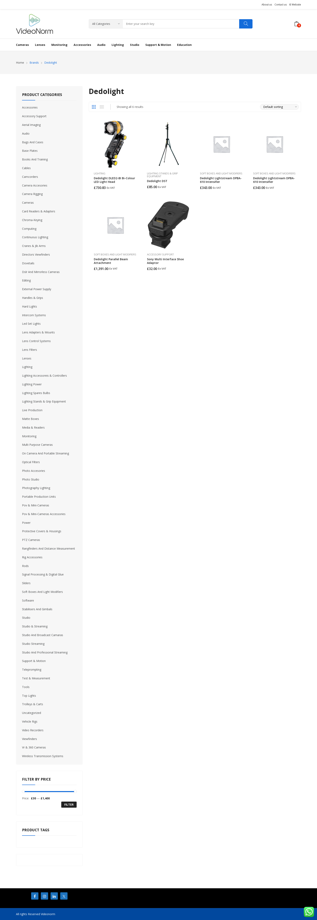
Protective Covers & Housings (41, 531)
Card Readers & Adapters (38, 211)
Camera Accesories (34, 185)
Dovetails (28, 263)
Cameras (28, 202)
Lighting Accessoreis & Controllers (44, 375)
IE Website (295, 4)
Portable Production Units (39, 496)
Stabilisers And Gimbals (37, 609)
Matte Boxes (30, 419)
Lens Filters (29, 350)
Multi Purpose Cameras (37, 445)
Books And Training (35, 159)
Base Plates (30, 151)
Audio (26, 133)
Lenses (26, 358)
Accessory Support (160, 254)
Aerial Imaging (31, 125)
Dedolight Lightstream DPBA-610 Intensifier (221, 180)
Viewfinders (29, 739)
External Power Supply (36, 289)
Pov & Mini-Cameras (35, 505)
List (101, 107)
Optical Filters (31, 462)
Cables (26, 168)
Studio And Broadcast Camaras (42, 635)
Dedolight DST (157, 181)
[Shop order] (279, 107)
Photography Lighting (36, 488)
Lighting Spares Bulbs (36, 393)
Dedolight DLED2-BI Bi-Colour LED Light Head (114, 180)
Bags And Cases (32, 142)
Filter (69, 804)
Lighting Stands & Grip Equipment (162, 175)
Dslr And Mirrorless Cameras (41, 272)
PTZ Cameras (31, 540)
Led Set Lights (31, 324)
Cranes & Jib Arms (34, 246)
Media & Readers (33, 427)
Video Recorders (32, 730)
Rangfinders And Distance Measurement (48, 548)
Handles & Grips (32, 298)
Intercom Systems (34, 315)
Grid (93, 107)
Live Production (32, 410)
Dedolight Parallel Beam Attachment (111, 261)
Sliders (26, 583)
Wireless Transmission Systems (42, 756)
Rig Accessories (32, 557)
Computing (29, 229)
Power (26, 523)
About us (267, 4)
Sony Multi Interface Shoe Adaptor (165, 261)
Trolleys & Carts (32, 704)
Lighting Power (32, 384)
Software (28, 600)
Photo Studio (30, 479)
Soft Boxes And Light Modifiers (221, 173)
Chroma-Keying (32, 220)
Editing (26, 280)
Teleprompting (31, 669)
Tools (26, 687)
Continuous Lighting (35, 237)
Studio (26, 618)
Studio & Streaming (35, 626)
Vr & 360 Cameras (34, 747)
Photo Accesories (33, 471)
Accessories (30, 107)
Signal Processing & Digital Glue (43, 574)
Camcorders (30, 177)
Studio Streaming (33, 644)
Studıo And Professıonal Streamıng (45, 652)
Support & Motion (34, 661)
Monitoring (29, 436)
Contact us (281, 4)
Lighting (99, 173)
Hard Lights (29, 306)
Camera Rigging (32, 194)
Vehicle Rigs (29, 721)
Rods (25, 566)
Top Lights (29, 696)
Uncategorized (31, 713)
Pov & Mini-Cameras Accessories (44, 514)
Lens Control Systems (36, 341)
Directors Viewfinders (36, 254)
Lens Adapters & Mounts (38, 332)
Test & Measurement (36, 678)
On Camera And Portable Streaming (45, 453)
